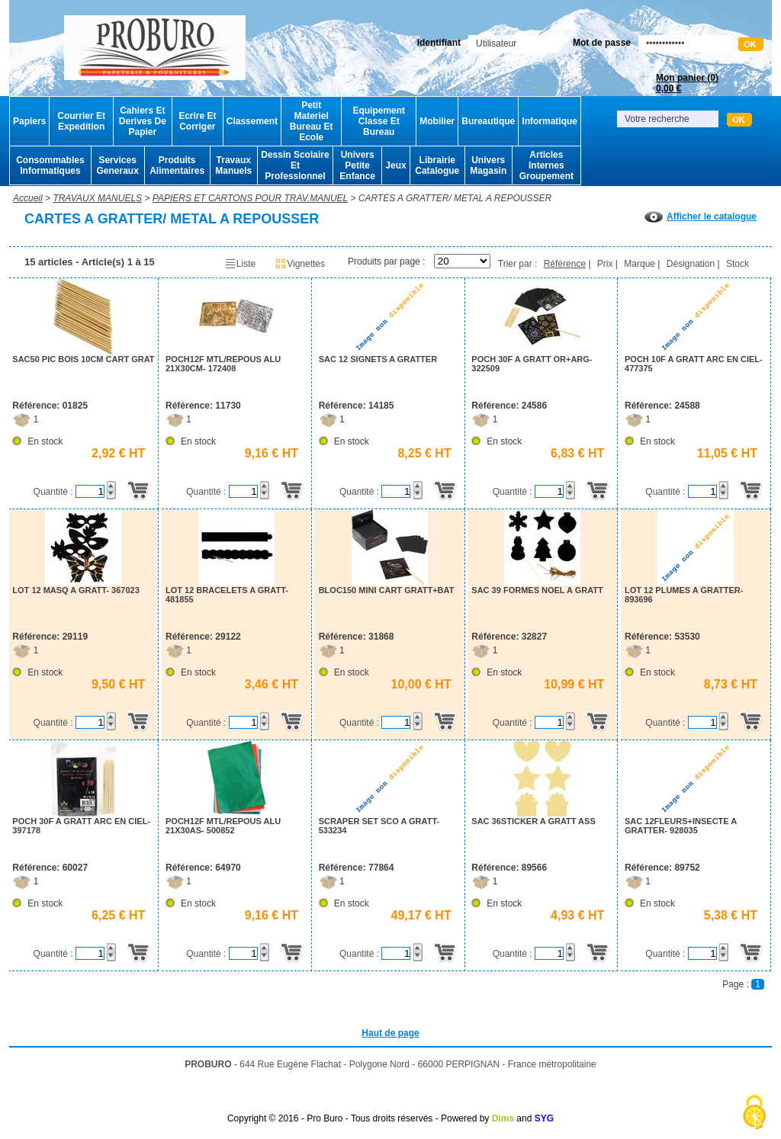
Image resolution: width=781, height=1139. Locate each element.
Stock (737, 263)
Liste (240, 264)
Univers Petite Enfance (357, 165)
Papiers (29, 121)
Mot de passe (602, 42)
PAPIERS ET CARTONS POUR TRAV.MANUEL (250, 198)
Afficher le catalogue (700, 216)
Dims (503, 1118)
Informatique (549, 121)
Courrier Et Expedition (81, 121)
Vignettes (300, 264)
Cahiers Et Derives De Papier (142, 121)
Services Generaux (117, 165)
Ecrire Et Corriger (197, 121)
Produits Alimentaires (176, 165)
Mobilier (437, 121)
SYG (544, 1118)
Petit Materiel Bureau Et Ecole (311, 121)
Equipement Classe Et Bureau (378, 121)
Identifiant (439, 42)
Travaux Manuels (233, 165)
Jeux (395, 165)
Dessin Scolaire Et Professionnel (295, 165)
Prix (605, 263)
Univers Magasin (488, 165)
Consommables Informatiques (50, 165)
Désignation (691, 263)
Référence (565, 263)
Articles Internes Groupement (546, 165)
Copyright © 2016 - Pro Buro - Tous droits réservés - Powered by (358, 1118)
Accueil (28, 198)
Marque (639, 263)
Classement (252, 121)
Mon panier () (687, 83)
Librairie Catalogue (437, 165)
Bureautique (488, 121)
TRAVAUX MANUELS (97, 198)
